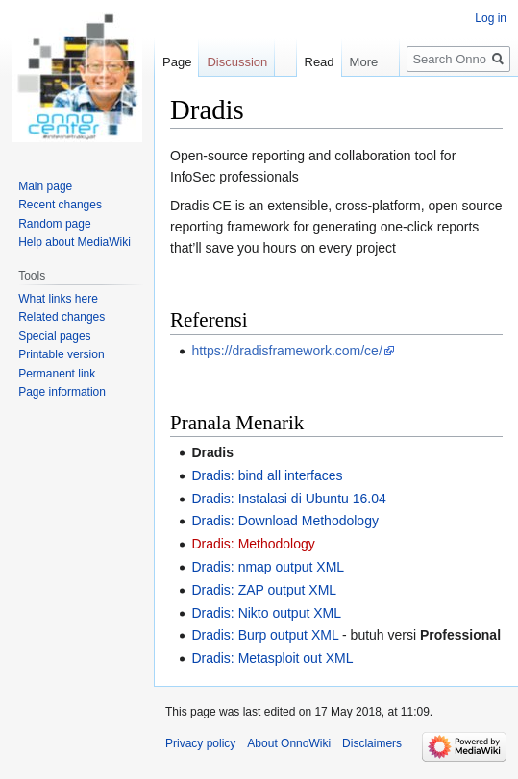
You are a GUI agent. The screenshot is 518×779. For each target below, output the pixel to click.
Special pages (54, 336)
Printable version (61, 354)
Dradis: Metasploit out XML (272, 658)
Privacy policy (200, 743)
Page (176, 62)
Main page (45, 186)
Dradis (212, 452)
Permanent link (56, 373)
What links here (58, 298)
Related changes (61, 317)
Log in (490, 18)
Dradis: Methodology (252, 543)
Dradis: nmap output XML (267, 566)
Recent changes (60, 204)
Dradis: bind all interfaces (266, 475)
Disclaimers (372, 743)
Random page (54, 224)
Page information (62, 392)
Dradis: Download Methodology (285, 520)
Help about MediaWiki (74, 242)
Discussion (237, 62)
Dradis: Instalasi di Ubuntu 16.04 (288, 498)
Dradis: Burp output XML (264, 635)
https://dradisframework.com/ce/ (286, 350)
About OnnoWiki (289, 743)
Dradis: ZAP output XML (263, 589)
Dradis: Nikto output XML (266, 613)
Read (309, 62)
